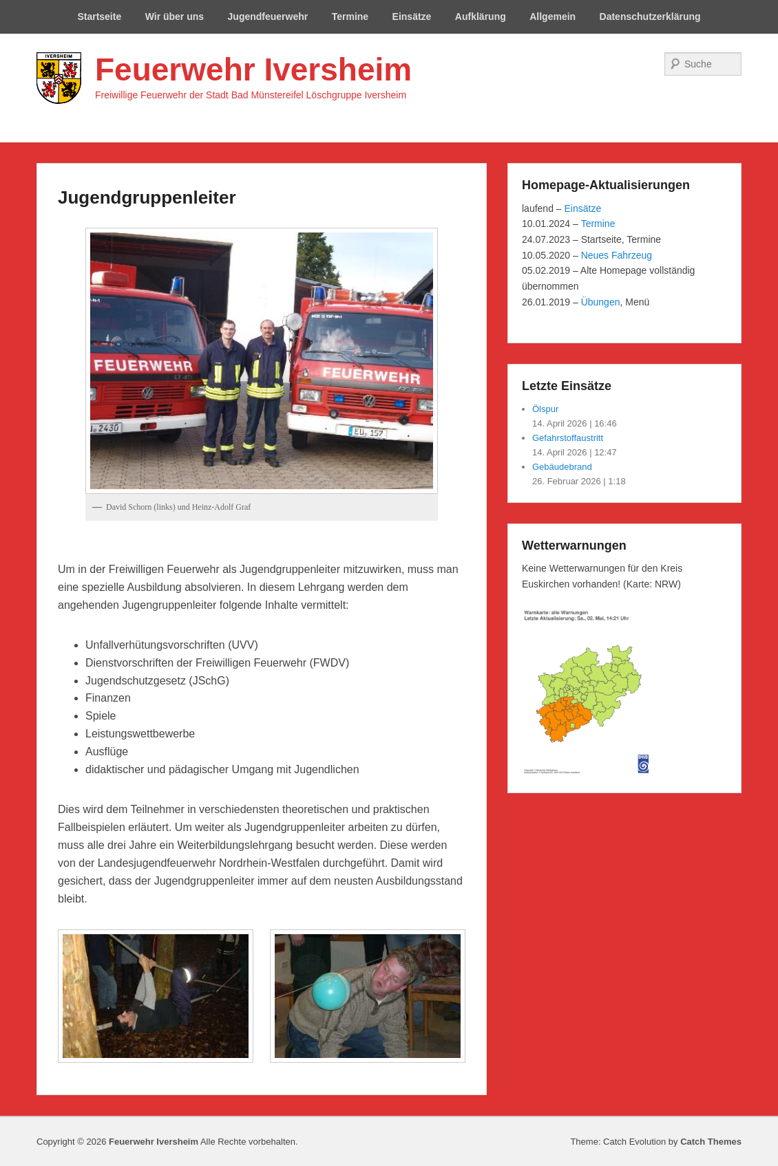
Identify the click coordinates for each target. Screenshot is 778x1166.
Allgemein (552, 16)
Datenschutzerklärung (650, 16)
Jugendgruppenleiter (147, 197)
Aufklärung (480, 16)
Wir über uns (174, 16)
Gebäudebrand (562, 467)
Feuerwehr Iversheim (253, 69)
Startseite (99, 16)
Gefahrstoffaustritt (567, 438)
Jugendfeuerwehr (268, 16)
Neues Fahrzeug (617, 255)
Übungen (600, 301)
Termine (350, 16)
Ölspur (545, 409)
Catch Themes (711, 1141)
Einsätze (412, 16)
